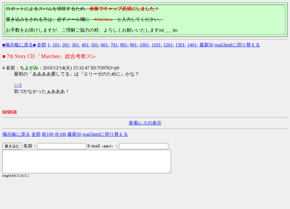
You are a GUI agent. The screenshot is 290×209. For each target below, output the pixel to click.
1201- (168, 44)
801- (124, 44)
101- (57, 44)
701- (115, 44)
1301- (180, 44)
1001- (145, 44)
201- (66, 44)
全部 (41, 44)
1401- (192, 44)
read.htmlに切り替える (237, 44)
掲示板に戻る (16, 134)
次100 (60, 134)
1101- (157, 44)
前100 (47, 134)
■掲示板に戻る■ (19, 44)
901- (134, 44)
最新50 (206, 44)
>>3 (17, 85)
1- (49, 44)
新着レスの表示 (145, 122)
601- (105, 44)
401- (86, 44)
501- (95, 44)
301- (76, 44)
